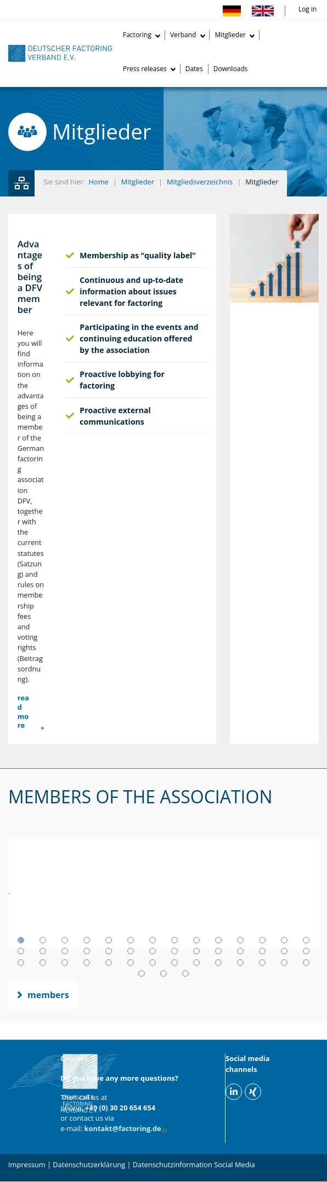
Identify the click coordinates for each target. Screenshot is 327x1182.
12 (262, 940)
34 (130, 962)
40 (262, 962)
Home (99, 182)
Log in (307, 9)
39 (240, 962)
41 (284, 962)
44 (163, 973)
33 (108, 962)
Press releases (145, 68)
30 (43, 962)
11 (240, 940)
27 (284, 951)
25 (240, 951)
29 (21, 962)
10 (218, 940)
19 (108, 951)
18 (86, 951)
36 (174, 962)
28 (306, 951)
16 (43, 951)
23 (196, 951)
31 (64, 962)
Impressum (27, 1164)
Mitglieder (230, 34)
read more (23, 711)
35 (152, 962)
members (48, 995)
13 (284, 940)
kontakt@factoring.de (126, 1128)
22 (174, 951)
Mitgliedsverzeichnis (200, 182)
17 (64, 951)
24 (218, 951)
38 (218, 962)
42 (306, 962)
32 (86, 962)
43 (141, 973)
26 (262, 951)
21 (152, 951)
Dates (194, 68)
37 (196, 962)
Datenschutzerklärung (89, 1164)
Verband (183, 34)
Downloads (230, 68)
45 (185, 973)
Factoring (137, 34)
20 (130, 951)
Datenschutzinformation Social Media (194, 1164)
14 (306, 940)
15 (21, 951)
